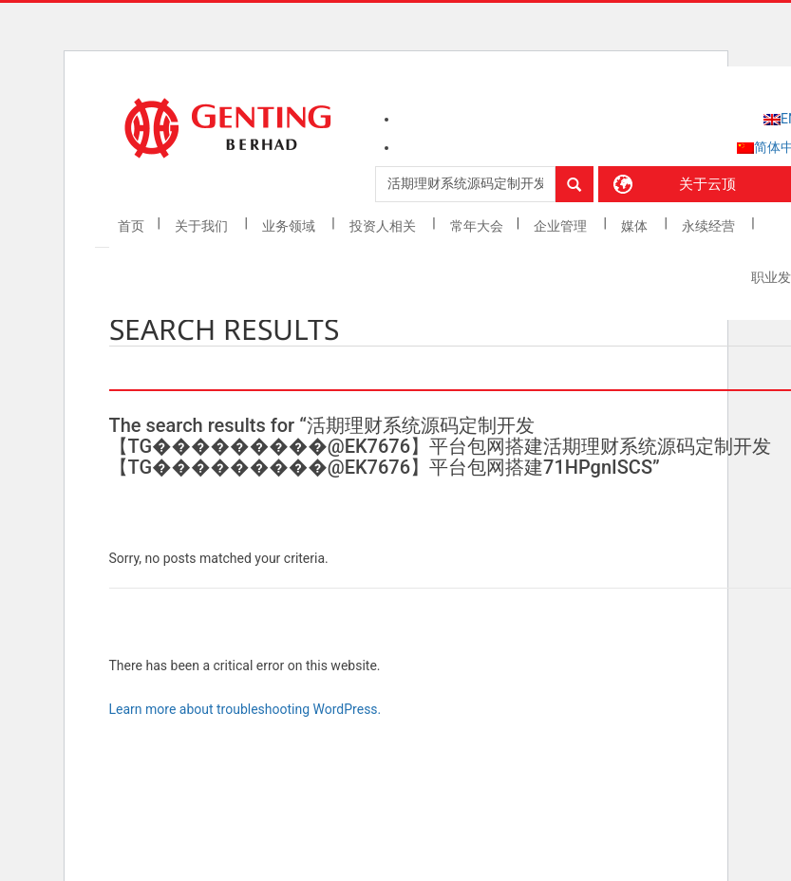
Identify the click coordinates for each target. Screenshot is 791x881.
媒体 (635, 226)
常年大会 (476, 226)
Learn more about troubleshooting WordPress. (245, 709)
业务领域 (290, 226)
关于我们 (203, 226)
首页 (131, 226)
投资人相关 (384, 226)
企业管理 (562, 226)
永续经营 (710, 226)
